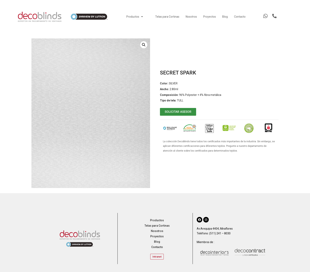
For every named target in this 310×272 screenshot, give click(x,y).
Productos (134, 16)
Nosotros (191, 16)
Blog (225, 16)
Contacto (240, 16)
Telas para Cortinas (167, 16)
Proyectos (209, 16)
